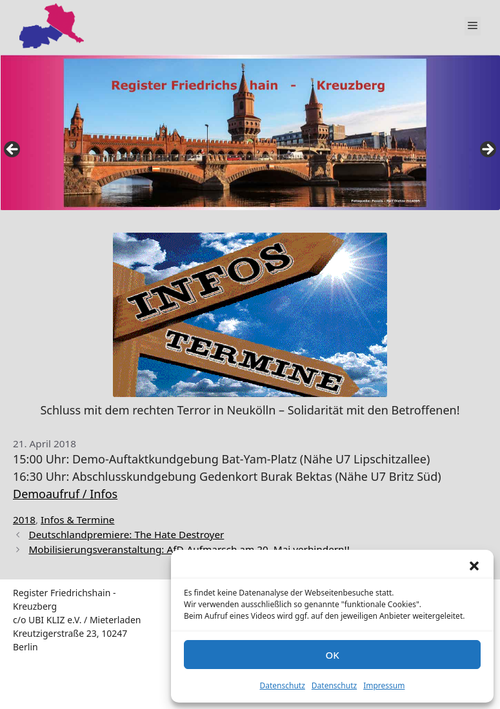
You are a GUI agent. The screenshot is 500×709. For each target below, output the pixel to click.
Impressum (384, 685)
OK (332, 654)
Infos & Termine (77, 519)
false (13, 150)
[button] (474, 565)
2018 (24, 519)
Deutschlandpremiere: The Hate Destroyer (126, 534)
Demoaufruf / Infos (65, 493)
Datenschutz (282, 685)
